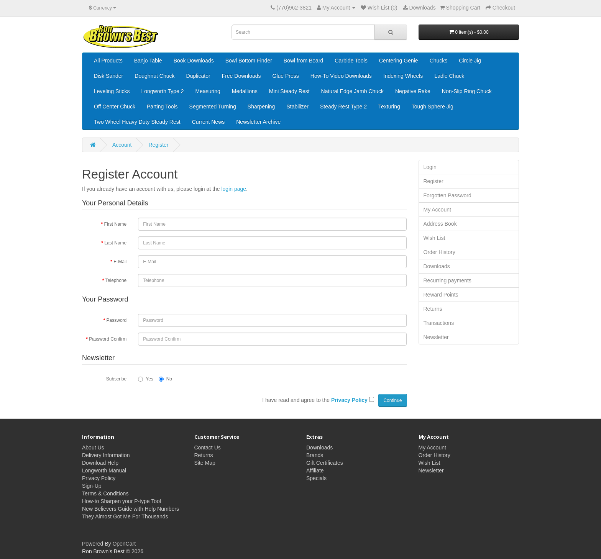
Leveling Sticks (112, 91)
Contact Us (207, 447)
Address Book (440, 224)
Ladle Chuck (449, 76)
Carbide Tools (351, 60)
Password (117, 320)
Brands (314, 455)
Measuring (207, 91)
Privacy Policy (98, 478)
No (165, 379)
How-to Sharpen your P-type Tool (121, 501)
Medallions (245, 91)
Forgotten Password (447, 195)
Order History (439, 252)
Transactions (439, 323)
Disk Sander (108, 76)
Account (122, 145)
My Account (437, 210)
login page (233, 189)
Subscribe (116, 379)
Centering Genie (398, 60)
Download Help (100, 463)
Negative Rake (412, 91)
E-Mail (119, 261)
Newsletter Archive (258, 122)
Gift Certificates (324, 463)
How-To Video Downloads (341, 76)
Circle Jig (470, 60)
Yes (145, 379)
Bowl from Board (303, 60)
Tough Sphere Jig (432, 106)
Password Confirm (107, 339)
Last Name (115, 243)
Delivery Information (106, 455)
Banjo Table (148, 60)
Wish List (434, 238)
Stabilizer (297, 106)
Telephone (115, 280)
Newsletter (436, 337)
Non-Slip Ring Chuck (467, 91)
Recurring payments (447, 280)
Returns (433, 309)
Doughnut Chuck (154, 76)
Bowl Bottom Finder (248, 60)
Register (158, 145)
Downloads (437, 266)
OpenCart (124, 544)
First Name (115, 224)
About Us (93, 447)
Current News (208, 122)
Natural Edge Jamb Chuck (352, 91)
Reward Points (441, 295)
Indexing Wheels (403, 76)
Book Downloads (194, 60)
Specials (316, 478)
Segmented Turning (212, 106)
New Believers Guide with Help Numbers (130, 509)
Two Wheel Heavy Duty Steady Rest (137, 122)
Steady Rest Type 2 (343, 106)
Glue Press (286, 76)
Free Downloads (241, 76)
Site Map (204, 463)
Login (430, 167)
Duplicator (198, 76)
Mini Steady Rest (289, 91)
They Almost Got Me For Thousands (125, 516)
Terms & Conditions (105, 493)
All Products (108, 60)
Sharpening (261, 106)
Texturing (389, 106)
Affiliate (315, 470)
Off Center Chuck (114, 106)
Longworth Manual (104, 470)
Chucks (439, 60)
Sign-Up (92, 486)
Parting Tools (162, 106)
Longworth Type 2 (162, 91)
